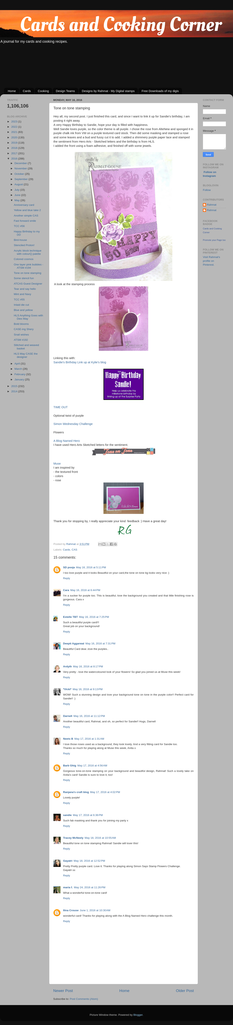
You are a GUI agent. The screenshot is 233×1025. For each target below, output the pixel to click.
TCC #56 (19, 226)
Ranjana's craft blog (76, 792)
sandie (67, 815)
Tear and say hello (25, 288)
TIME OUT (60, 407)
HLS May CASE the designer (26, 355)
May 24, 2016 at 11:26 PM (89, 887)
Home (12, 91)
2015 (14, 386)
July (17, 189)
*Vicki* (67, 689)
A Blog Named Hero (66, 440)
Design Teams (65, 91)
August (19, 184)
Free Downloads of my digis (160, 91)
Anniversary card (24, 204)
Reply (66, 578)
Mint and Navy (22, 294)
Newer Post (63, 991)
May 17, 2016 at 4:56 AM (92, 765)
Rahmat (211, 204)
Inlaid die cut (21, 304)
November (21, 168)
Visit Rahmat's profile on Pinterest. (211, 261)
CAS (74, 549)
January (19, 379)
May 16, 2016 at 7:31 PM (100, 643)
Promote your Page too (214, 240)
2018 (14, 147)
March (18, 368)
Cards (27, 91)
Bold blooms (21, 323)
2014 (14, 391)
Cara (66, 590)
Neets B (68, 738)
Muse (57, 463)
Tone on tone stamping (27, 272)
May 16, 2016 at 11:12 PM (89, 716)
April (17, 363)
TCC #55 (19, 299)
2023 (14, 121)
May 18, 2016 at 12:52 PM (89, 860)
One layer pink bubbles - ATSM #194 (28, 266)
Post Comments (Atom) (84, 998)
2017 (14, 153)
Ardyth (67, 666)
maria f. (68, 887)
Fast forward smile (25, 220)
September (21, 179)
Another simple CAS (26, 215)
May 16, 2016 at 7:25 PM (94, 616)
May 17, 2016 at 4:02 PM (105, 792)
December (21, 163)
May (17, 200)
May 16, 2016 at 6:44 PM (85, 590)
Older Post (185, 991)
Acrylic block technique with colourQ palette (27, 252)
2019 (14, 142)
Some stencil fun (24, 278)
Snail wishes (21, 334)
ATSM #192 (21, 339)
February (20, 374)
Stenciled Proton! (24, 245)
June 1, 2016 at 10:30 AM (95, 910)
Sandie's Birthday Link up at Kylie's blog (79, 362)
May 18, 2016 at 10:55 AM (100, 837)
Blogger (138, 1014)
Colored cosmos (24, 259)
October (19, 173)
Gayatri (68, 860)
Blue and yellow (23, 310)
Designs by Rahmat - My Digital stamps (108, 91)
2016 (14, 158)
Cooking (43, 91)
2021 (14, 132)
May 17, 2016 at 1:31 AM (89, 738)
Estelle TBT (70, 616)
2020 (14, 137)
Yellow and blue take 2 (27, 210)
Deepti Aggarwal (73, 643)
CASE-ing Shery (24, 329)
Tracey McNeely (73, 837)
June (17, 195)
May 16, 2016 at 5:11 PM (91, 567)
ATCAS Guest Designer (28, 283)
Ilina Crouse (71, 910)
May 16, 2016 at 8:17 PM (88, 666)
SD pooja (69, 567)
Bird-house (20, 239)
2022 (14, 126)
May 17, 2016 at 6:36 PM (88, 815)
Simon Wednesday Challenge (73, 424)
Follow (207, 190)
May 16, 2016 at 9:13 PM (88, 689)
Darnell (67, 716)
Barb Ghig (69, 765)
